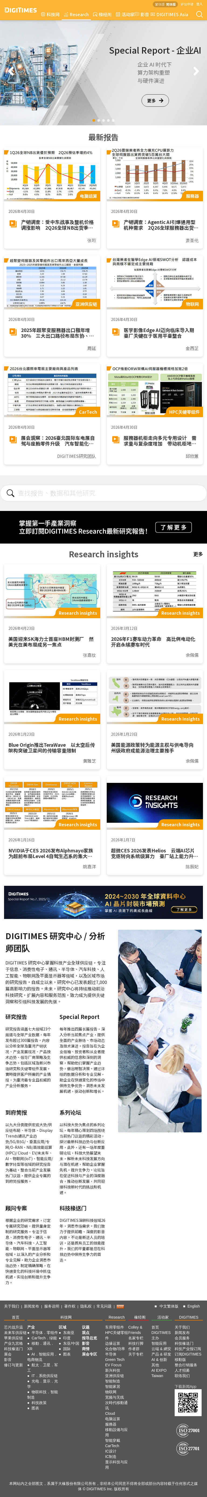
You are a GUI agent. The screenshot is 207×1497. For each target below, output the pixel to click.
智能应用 (159, 1343)
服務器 (110, 1424)
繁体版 (160, 4)
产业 (31, 1327)
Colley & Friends (135, 1330)
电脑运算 (112, 1419)
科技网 (50, 14)
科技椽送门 (13, 1349)
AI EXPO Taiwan (159, 1373)
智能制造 (112, 1381)
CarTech (112, 1446)
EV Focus (113, 1365)
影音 (141, 14)
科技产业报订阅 (188, 1349)
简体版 (171, 4)
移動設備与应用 (116, 1432)
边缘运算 (112, 1343)
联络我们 (182, 1376)
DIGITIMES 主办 (161, 1335)
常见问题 (104, 1306)
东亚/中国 (71, 1343)
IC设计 (110, 1451)
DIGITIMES (189, 1317)
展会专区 (89, 1354)
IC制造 (110, 1456)
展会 (8, 1354)
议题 (85, 1327)
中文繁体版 (169, 1306)
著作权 (69, 1306)
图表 (35, 1408)
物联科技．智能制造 (42, 1394)
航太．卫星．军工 (42, 1367)
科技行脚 (135, 1343)
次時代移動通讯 (116, 1405)
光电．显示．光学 (42, 1384)
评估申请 (187, 4)
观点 (85, 1332)
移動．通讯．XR (40, 1346)
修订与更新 (13, 1365)
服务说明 (51, 1306)
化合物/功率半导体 (115, 1351)
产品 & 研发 (161, 1354)
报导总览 (89, 1338)
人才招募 (182, 1370)
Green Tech (115, 1359)
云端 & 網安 (161, 1349)
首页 (15, 1317)
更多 (155, 100)
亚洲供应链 (114, 1376)
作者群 (134, 1349)
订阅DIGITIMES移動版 (188, 1357)
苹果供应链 (13, 1338)
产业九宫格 (13, 1343)
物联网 (110, 1392)
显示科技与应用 (116, 1465)
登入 (199, 4)
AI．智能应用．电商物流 (42, 1357)
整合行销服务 (186, 1365)
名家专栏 (135, 1338)
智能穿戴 (112, 1440)
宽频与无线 (114, 1397)
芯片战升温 (13, 1327)
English (193, 1306)
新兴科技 (112, 1370)
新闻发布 (31, 1306)
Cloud (110, 1413)
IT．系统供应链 (44, 1376)
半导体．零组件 (45, 1332)
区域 (62, 1327)
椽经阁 (102, 14)
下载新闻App (185, 1386)
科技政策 (39, 1403)
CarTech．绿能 (44, 1338)
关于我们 (11, 1306)
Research (76, 14)
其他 (155, 1365)
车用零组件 (114, 1327)
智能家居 (112, 1386)
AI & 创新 (159, 1359)
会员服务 (182, 1338)
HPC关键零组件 (116, 1335)
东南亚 (68, 1332)
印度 (67, 1338)
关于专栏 (135, 1354)
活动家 (125, 14)
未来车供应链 (15, 1332)
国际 (67, 1349)
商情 (85, 1349)
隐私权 (86, 1306)
